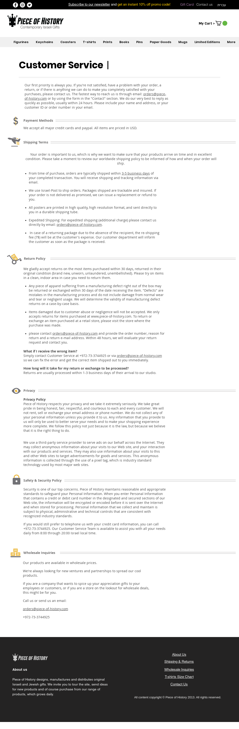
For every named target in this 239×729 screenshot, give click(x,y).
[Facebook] (15, 4)
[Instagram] (22, 4)
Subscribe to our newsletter (89, 4)
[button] (221, 23)
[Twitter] (29, 4)
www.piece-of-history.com (111, 316)
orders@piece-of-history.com (79, 224)
